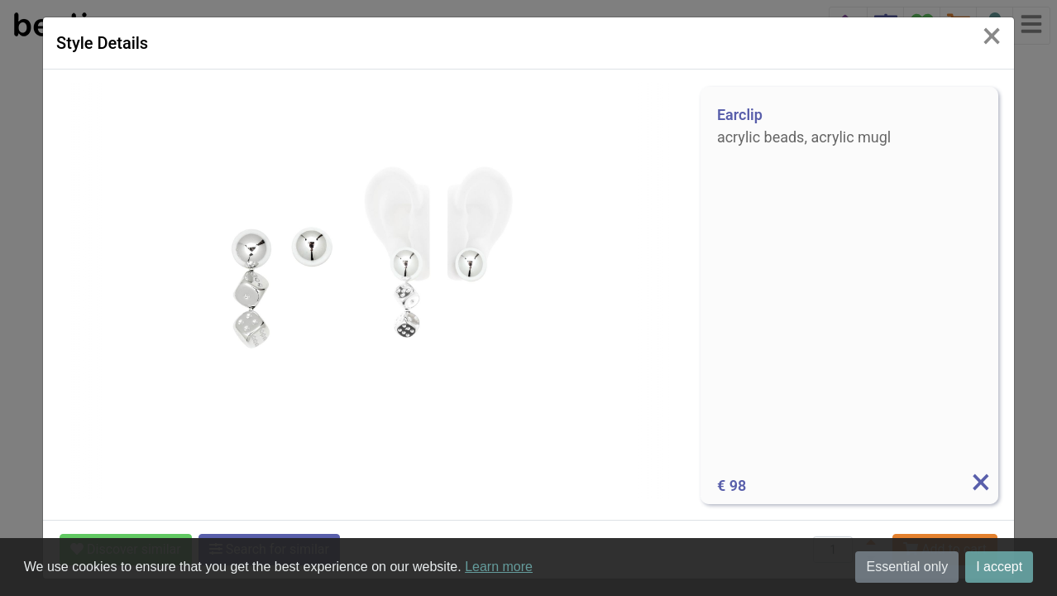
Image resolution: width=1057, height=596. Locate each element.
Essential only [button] (907, 567)
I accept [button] (999, 567)
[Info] (980, 486)
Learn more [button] (499, 567)
